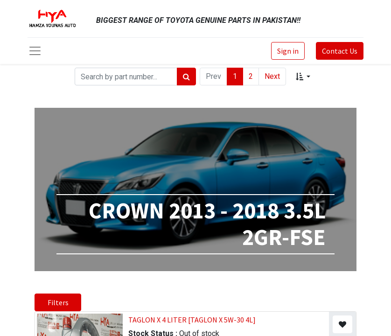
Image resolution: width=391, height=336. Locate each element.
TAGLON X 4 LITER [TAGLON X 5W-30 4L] (192, 319)
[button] (303, 76)
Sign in (288, 51)
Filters (58, 302)
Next (272, 76)
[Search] (186, 76)
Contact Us (339, 51)
